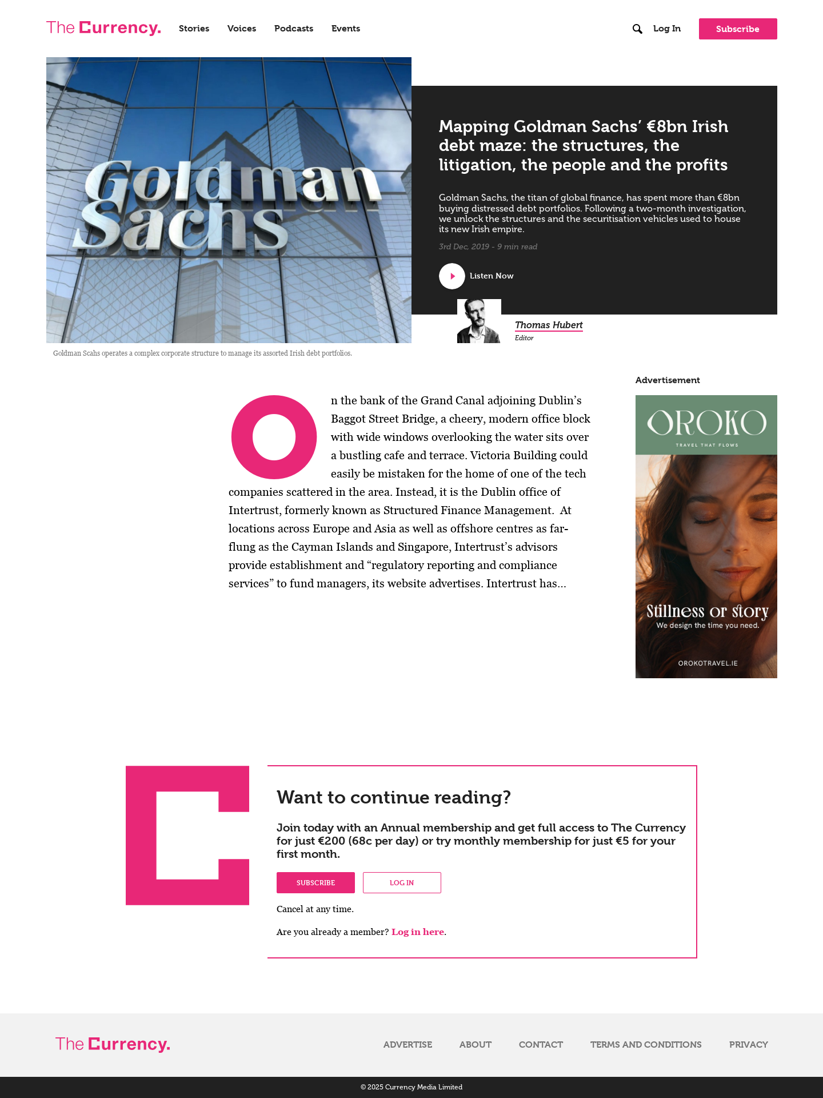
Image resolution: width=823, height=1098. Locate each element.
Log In (667, 28)
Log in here (417, 931)
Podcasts (293, 28)
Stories (194, 28)
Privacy (748, 1045)
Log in (402, 882)
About (476, 1045)
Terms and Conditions (646, 1045)
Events (345, 28)
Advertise (407, 1045)
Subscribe (738, 28)
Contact (541, 1045)
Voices (241, 28)
